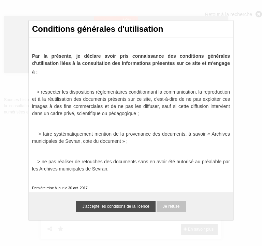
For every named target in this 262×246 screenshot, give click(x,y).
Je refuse (171, 206)
